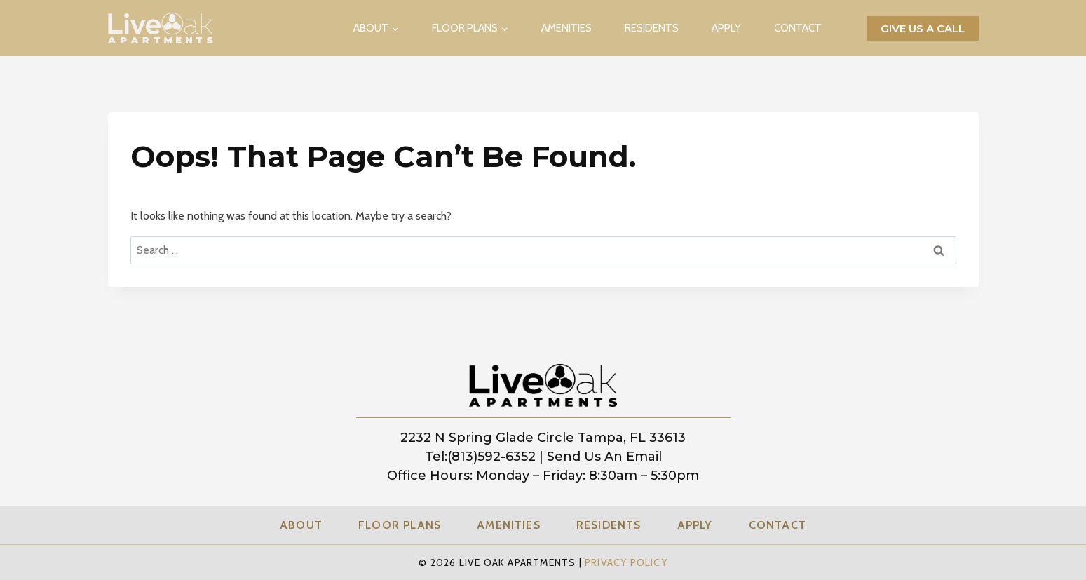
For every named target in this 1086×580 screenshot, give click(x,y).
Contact (798, 28)
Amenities (566, 28)
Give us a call (923, 28)
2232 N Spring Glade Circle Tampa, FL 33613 (543, 437)
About (301, 525)
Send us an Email (604, 456)
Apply (726, 28)
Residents (652, 28)
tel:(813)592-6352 (480, 456)
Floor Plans (399, 525)
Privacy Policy (626, 562)
